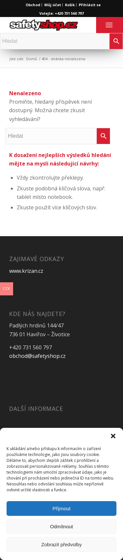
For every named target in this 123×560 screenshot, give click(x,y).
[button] (113, 436)
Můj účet (52, 4)
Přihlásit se (90, 4)
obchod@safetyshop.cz (37, 355)
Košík (70, 4)
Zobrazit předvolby (61, 544)
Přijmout (61, 508)
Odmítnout (61, 526)
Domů (31, 58)
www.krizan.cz (26, 270)
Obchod (33, 4)
